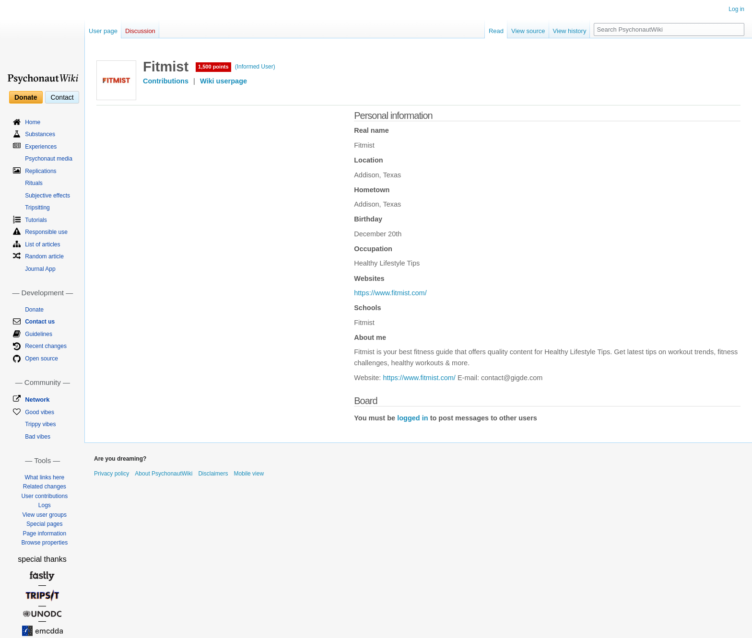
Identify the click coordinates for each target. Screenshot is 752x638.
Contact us (40, 321)
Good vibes (39, 412)
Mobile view (249, 473)
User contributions (44, 496)
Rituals (34, 183)
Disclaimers (213, 473)
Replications (40, 171)
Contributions (165, 81)
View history (570, 31)
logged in (412, 418)
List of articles (42, 244)
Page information (44, 533)
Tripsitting (37, 207)
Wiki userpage (223, 81)
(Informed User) (255, 66)
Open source (41, 358)
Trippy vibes (40, 424)
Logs (44, 505)
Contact (61, 97)
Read (496, 31)
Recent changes (46, 346)
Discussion (140, 31)
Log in (736, 9)
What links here (44, 477)
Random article (44, 256)
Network (37, 399)
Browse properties (44, 542)
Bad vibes (37, 436)
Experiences (41, 146)
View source (528, 31)
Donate (25, 97)
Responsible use (46, 232)
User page (103, 31)
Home (32, 122)
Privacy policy (111, 473)
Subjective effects (47, 195)
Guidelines (38, 334)
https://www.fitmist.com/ (390, 293)
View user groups (45, 514)
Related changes (44, 486)
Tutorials (36, 220)
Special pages (44, 524)
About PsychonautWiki (163, 473)
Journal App (40, 269)
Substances (40, 134)
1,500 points (213, 67)
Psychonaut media (48, 158)
